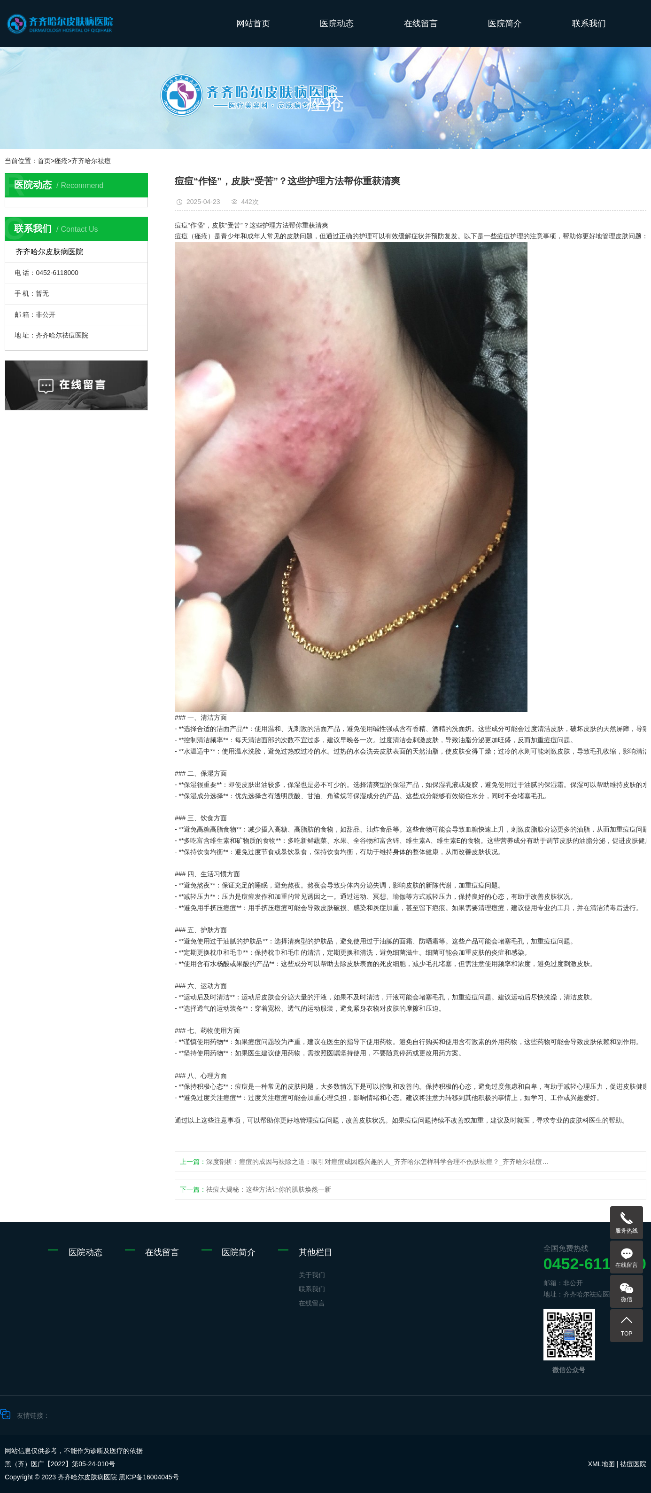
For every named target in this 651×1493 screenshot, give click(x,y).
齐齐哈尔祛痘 (91, 161)
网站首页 (253, 23)
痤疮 (61, 161)
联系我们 (589, 23)
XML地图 (601, 1464)
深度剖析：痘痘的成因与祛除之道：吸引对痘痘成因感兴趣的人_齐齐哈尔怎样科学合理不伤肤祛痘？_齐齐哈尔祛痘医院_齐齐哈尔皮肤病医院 (379, 1161)
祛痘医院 (633, 1464)
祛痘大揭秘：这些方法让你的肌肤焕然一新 (268, 1189)
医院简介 (505, 23)
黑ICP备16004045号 (149, 1477)
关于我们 (312, 1275)
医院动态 (337, 23)
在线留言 (421, 23)
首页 (44, 161)
